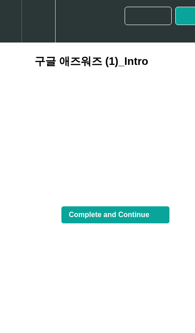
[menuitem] (38, 21)
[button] (11, 21)
